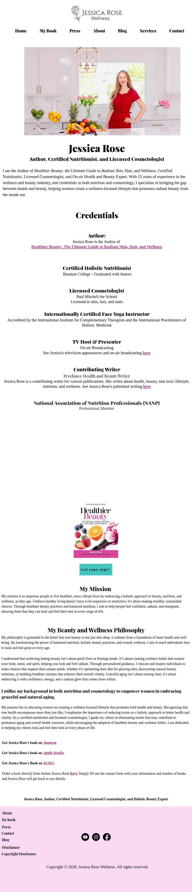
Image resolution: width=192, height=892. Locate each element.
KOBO (48, 763)
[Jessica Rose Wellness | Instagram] (96, 837)
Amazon (49, 742)
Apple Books (53, 752)
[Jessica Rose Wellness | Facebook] (107, 837)
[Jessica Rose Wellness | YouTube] (85, 837)
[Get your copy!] (96, 569)
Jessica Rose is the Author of (96, 241)
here (74, 773)
